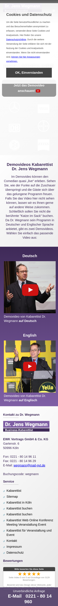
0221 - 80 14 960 (38, 598)
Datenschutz (15, 552)
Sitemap (12, 496)
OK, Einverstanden (29, 72)
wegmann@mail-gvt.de (29, 465)
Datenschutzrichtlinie (16, 39)
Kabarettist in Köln (19, 502)
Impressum (14, 546)
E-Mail (14, 596)
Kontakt (11, 540)
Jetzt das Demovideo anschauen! (29, 88)
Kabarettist (13, 490)
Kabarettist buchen (19, 508)
